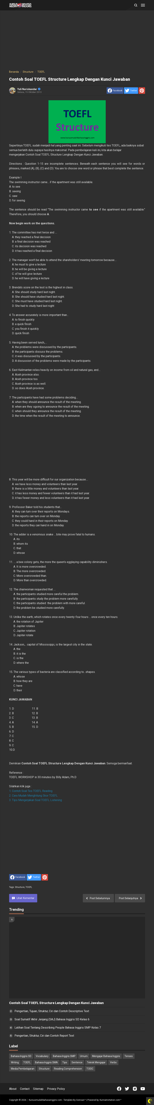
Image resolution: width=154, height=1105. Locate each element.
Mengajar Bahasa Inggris (106, 1056)
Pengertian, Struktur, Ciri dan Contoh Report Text (44, 1035)
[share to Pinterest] (142, 90)
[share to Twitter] (131, 90)
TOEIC (89, 1068)
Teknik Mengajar (96, 1062)
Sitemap (38, 1089)
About (12, 1089)
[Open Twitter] (127, 1089)
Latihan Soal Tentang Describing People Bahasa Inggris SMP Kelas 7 (57, 1027)
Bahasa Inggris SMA (46, 1062)
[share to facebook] (115, 90)
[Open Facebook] (119, 1089)
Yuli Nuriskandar (28, 89)
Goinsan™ (81, 1100)
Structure (19, 887)
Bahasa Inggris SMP (64, 1056)
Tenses (128, 1056)
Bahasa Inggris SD (21, 1056)
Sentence (77, 1062)
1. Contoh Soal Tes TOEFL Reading (30, 791)
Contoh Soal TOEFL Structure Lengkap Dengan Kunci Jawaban (56, 1003)
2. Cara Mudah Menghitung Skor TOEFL (33, 795)
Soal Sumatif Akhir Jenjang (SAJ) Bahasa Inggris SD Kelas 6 (51, 1019)
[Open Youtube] (143, 1089)
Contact (25, 1089)
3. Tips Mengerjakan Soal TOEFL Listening (35, 800)
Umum (84, 1056)
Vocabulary (42, 1056)
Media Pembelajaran (22, 1068)
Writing (15, 1062)
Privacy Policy (56, 1089)
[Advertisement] (77, 41)
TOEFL (29, 887)
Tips (64, 1062)
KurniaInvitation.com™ (110, 1100)
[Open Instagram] (135, 1089)
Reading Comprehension (68, 1068)
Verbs (113, 1062)
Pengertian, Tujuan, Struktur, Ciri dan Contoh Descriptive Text (51, 1011)
